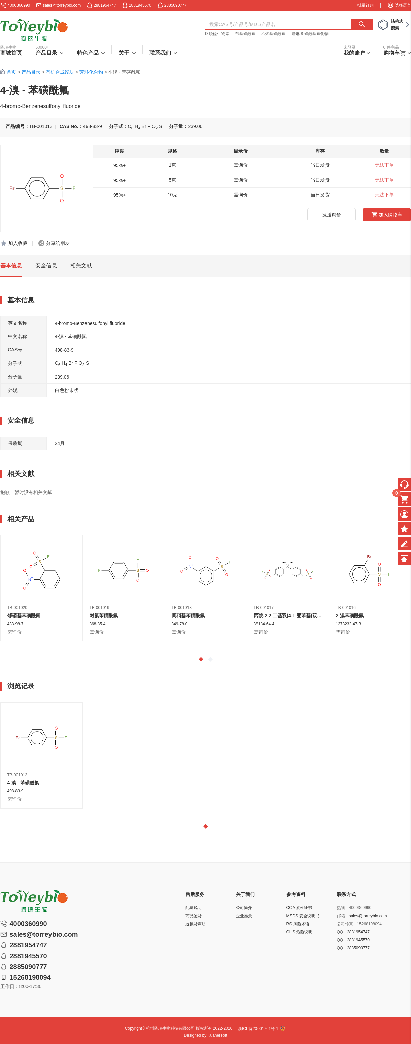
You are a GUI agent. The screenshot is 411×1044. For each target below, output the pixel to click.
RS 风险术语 (297, 924)
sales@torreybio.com (62, 5)
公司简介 (244, 907)
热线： (343, 907)
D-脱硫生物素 (217, 33)
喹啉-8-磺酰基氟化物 (310, 33)
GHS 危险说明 (299, 932)
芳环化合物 (91, 72)
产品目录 (31, 72)
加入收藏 (17, 243)
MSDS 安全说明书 (302, 916)
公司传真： (347, 924)
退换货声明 (195, 924)
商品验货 (193, 916)
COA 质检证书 (299, 907)
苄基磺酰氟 (245, 33)
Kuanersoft (217, 1035)
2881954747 (358, 932)
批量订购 (365, 5)
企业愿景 (244, 916)
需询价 (14, 632)
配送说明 (193, 907)
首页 (11, 72)
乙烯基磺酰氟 (273, 33)
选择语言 (399, 5)
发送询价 (331, 214)
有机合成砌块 (60, 72)
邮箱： (343, 916)
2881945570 (358, 940)
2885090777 (358, 948)
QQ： (342, 932)
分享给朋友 (58, 243)
